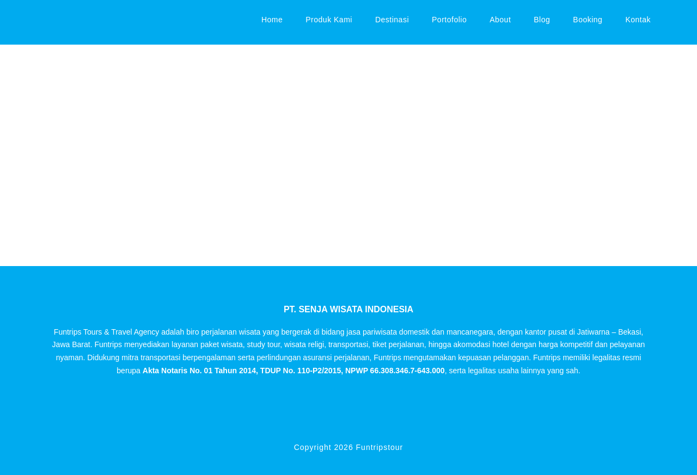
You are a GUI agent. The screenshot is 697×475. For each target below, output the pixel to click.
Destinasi (392, 19)
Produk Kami (328, 19)
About (500, 19)
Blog (542, 19)
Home (272, 19)
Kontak (638, 19)
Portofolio (449, 19)
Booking (587, 19)
